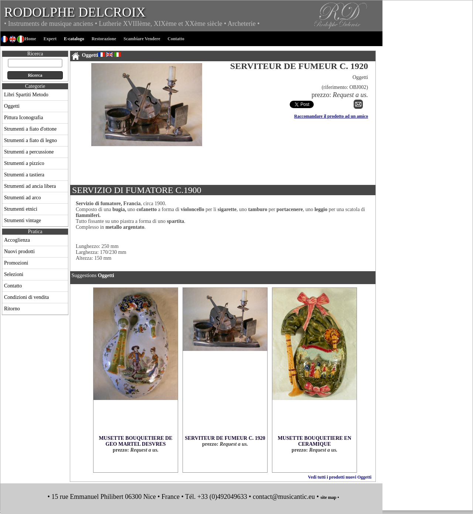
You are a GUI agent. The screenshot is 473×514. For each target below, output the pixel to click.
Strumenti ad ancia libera (30, 186)
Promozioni (16, 263)
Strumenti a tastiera (24, 174)
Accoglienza (17, 240)
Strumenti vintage (22, 220)
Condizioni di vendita (26, 297)
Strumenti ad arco (22, 197)
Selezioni (13, 274)
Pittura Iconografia (23, 117)
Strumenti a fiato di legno (30, 140)
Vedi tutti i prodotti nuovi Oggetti (339, 477)
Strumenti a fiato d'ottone (30, 129)
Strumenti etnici (20, 209)
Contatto (13, 286)
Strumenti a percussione (29, 152)
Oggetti (12, 106)
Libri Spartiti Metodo (26, 94)
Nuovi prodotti (19, 251)
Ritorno (12, 308)
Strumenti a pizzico (24, 163)
